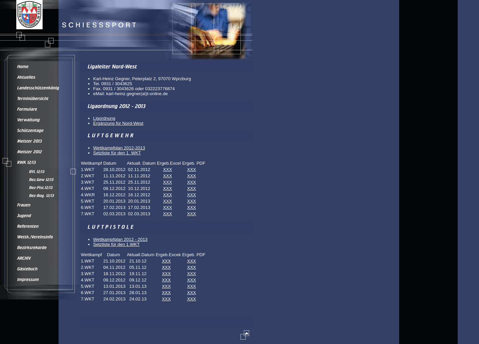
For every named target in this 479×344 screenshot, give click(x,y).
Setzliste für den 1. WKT (117, 152)
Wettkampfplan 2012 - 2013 (120, 239)
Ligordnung (104, 118)
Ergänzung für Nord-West (118, 123)
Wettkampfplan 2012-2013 (119, 147)
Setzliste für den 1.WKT (116, 244)
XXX (167, 169)
